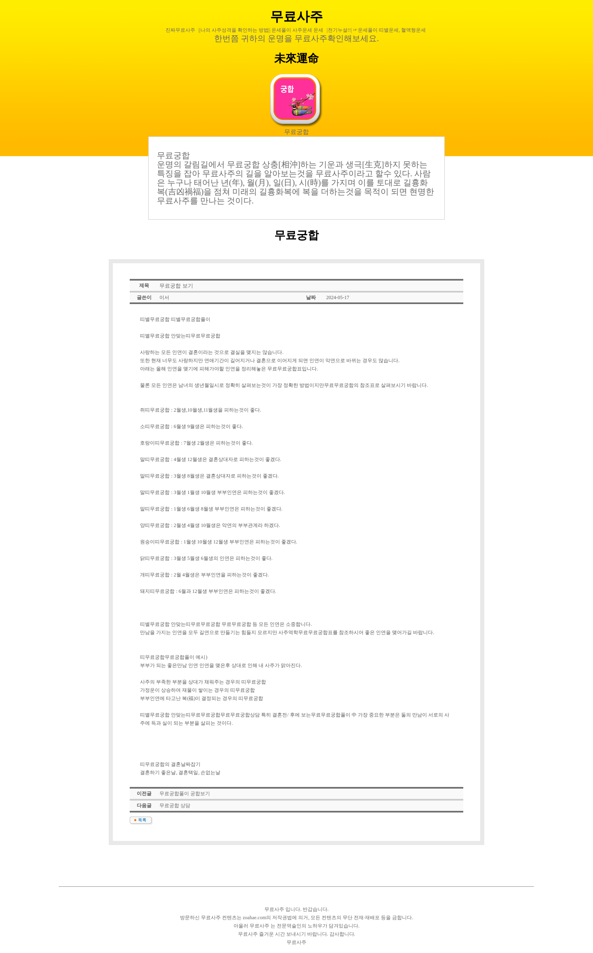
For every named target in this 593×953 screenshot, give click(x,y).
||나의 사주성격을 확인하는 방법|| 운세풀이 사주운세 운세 (261, 30)
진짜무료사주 (180, 30)
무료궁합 (296, 132)
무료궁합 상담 (174, 805)
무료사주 (296, 16)
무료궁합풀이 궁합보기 (184, 793)
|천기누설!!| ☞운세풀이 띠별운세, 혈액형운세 (376, 30)
